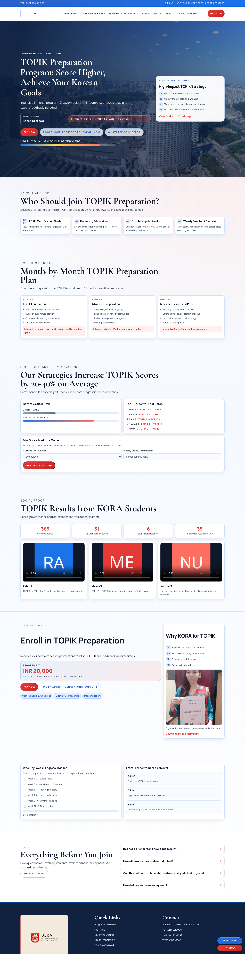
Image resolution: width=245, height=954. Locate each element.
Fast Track (100, 929)
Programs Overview (105, 924)
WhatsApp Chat (171, 939)
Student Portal (150, 13)
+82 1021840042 (172, 934)
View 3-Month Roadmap (175, 116)
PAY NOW (29, 132)
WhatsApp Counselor (124, 132)
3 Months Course (104, 934)
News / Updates (188, 13)
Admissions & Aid (93, 13)
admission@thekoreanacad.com (180, 924)
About (169, 13)
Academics (70, 13)
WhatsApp (229, 940)
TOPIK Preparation (104, 939)
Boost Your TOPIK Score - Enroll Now (71, 132)
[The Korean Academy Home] (36, 13)
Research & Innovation (122, 13)
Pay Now (216, 13)
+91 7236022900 (172, 929)
